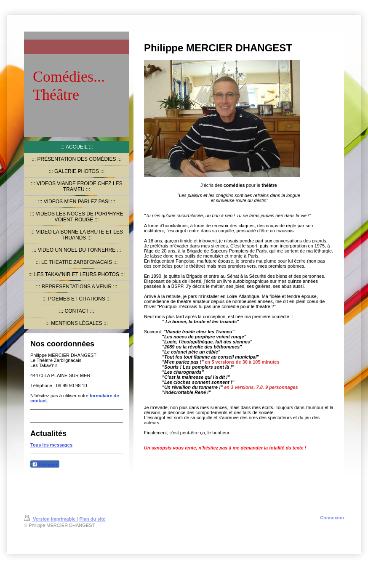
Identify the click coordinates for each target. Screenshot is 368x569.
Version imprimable (50, 518)
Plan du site (93, 518)
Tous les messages (51, 444)
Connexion (332, 517)
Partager (45, 464)
